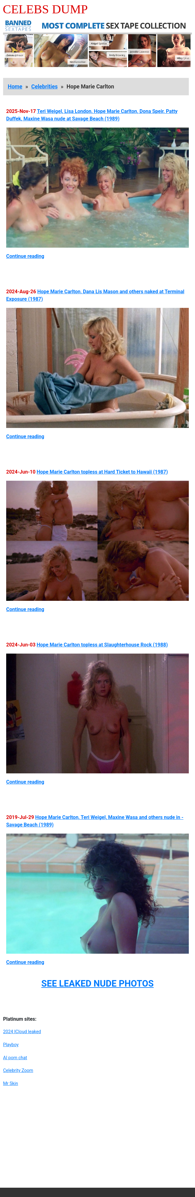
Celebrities (44, 86)
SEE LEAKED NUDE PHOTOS (97, 983)
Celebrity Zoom (18, 1070)
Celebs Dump (45, 9)
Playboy (11, 1044)
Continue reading (25, 256)
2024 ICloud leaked (22, 1031)
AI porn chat (15, 1057)
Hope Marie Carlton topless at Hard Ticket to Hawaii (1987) (102, 472)
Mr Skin (10, 1083)
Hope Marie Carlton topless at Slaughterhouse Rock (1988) (102, 645)
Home (15, 86)
